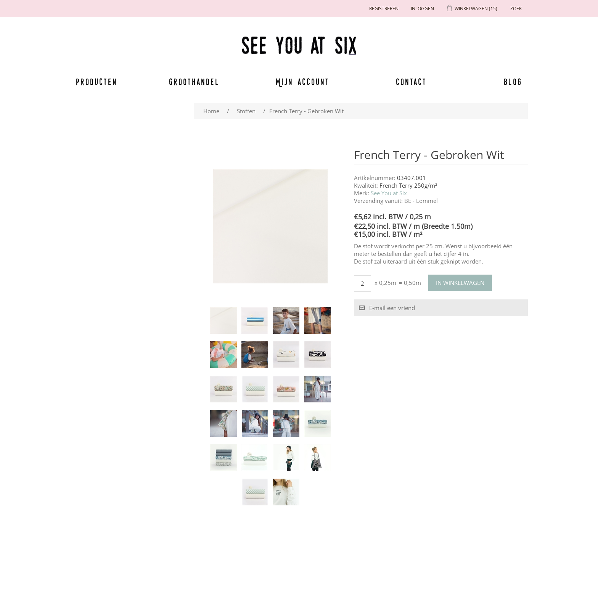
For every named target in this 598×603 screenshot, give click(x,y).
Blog (513, 81)
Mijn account (303, 81)
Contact (411, 81)
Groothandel (194, 81)
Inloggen (422, 8)
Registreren (384, 8)
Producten (95, 81)
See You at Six (389, 193)
